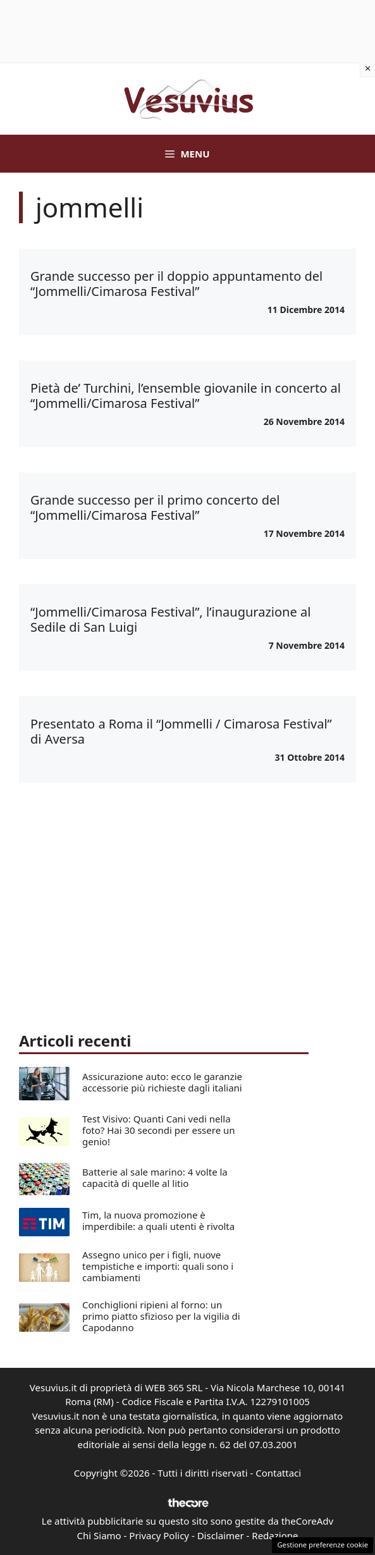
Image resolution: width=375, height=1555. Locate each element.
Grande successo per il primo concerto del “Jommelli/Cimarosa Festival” (155, 507)
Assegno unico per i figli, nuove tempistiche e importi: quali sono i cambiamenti (157, 1266)
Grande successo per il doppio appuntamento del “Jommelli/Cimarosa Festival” (176, 283)
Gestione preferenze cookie (322, 1544)
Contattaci (278, 1472)
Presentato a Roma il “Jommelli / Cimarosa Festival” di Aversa (181, 731)
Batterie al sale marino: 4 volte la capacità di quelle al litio (155, 1177)
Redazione (275, 1535)
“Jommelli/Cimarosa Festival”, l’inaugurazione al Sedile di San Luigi (170, 619)
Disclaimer (220, 1535)
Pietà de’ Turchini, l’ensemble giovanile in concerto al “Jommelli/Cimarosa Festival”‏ (185, 395)
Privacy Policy (159, 1535)
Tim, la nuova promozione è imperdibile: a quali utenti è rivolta (158, 1220)
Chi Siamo (99, 1535)
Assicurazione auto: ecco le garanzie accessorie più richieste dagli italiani (162, 1082)
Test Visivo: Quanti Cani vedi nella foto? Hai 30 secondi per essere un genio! (158, 1130)
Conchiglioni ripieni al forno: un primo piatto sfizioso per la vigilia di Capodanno (161, 1316)
